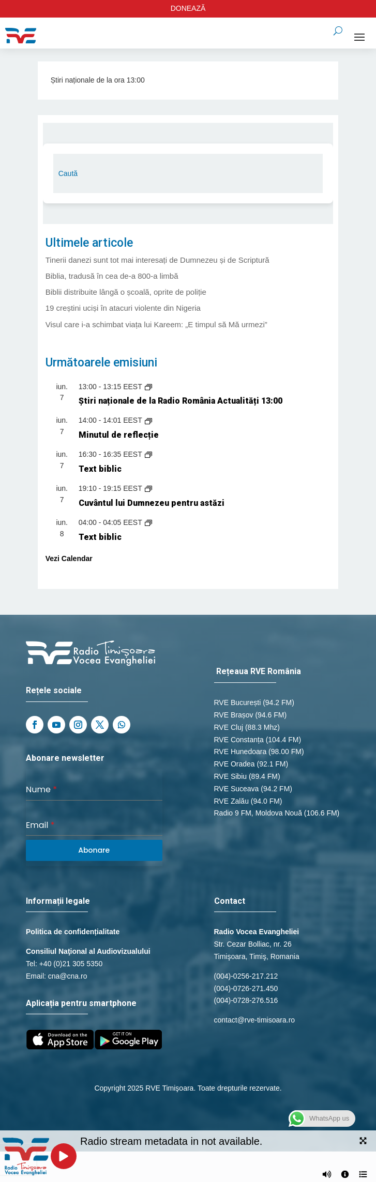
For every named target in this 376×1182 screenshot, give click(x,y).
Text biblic (100, 469)
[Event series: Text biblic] (148, 454)
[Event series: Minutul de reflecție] (148, 420)
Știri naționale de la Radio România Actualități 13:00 (180, 401)
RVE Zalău (231, 801)
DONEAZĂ (188, 8)
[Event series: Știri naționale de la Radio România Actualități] (148, 386)
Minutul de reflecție (119, 435)
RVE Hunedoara (240, 751)
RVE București (237, 702)
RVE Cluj (229, 727)
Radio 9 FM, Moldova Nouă (258, 813)
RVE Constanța (239, 740)
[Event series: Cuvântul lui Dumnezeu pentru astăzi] (148, 488)
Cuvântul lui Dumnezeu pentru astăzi (151, 503)
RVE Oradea (234, 764)
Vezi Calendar (69, 558)
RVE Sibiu (230, 776)
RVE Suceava (236, 789)
